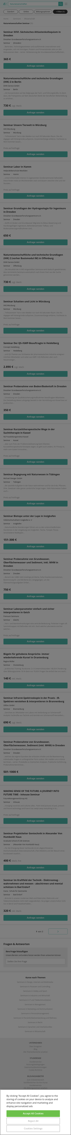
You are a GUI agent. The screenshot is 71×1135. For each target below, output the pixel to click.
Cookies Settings (33, 1128)
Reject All (33, 1121)
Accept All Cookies (33, 1113)
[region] (35, 1112)
